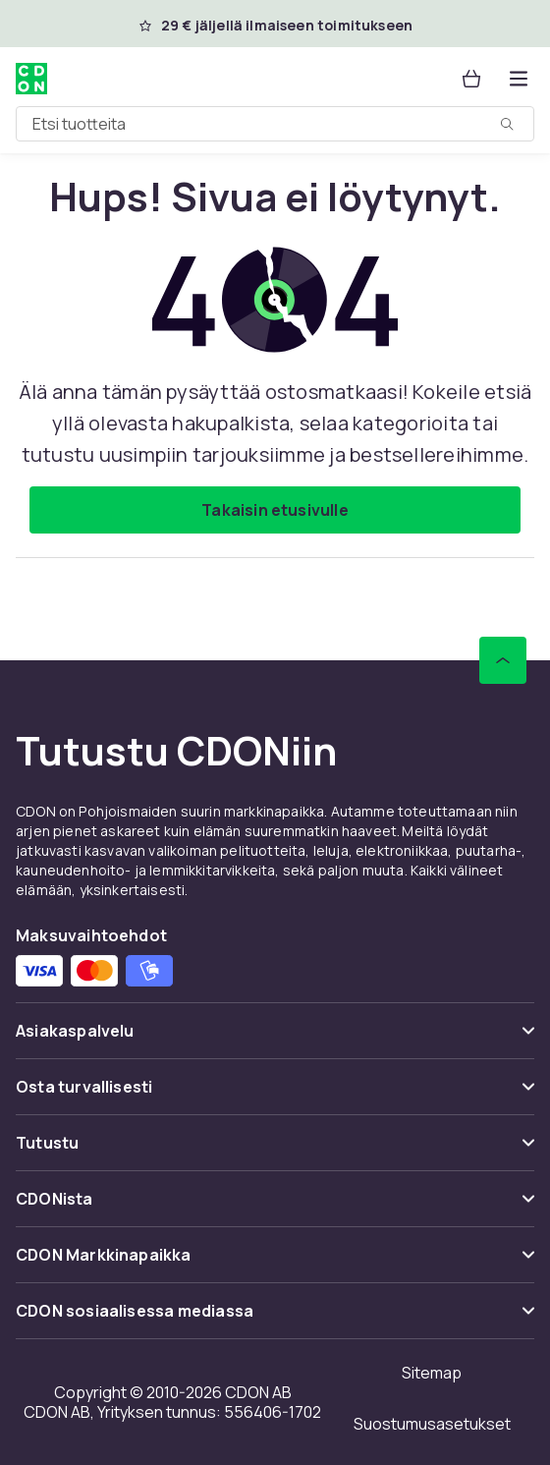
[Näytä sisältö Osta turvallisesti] (275, 1095)
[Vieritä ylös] (502, 660)
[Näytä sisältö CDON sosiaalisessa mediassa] (275, 1319)
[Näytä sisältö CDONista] (275, 1207)
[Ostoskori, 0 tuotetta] (471, 78)
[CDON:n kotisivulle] (31, 78)
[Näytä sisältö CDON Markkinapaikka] (275, 1263)
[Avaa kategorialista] (518, 78)
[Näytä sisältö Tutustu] (275, 1151)
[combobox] (275, 123)
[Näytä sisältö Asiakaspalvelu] (275, 1039)
